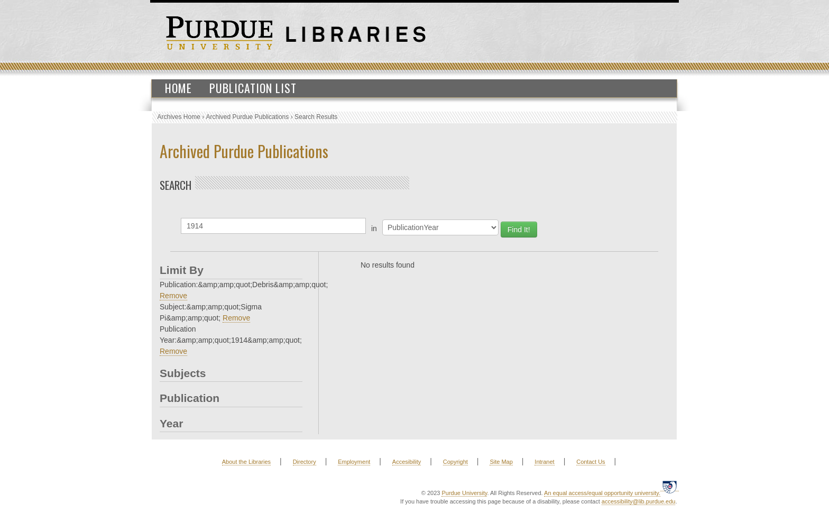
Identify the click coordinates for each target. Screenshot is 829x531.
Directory (304, 462)
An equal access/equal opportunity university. (602, 493)
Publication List (253, 87)
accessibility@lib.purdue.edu (639, 501)
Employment (354, 462)
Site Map (501, 462)
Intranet (544, 462)
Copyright (455, 462)
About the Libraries (246, 462)
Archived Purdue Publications (247, 117)
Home (178, 87)
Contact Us (590, 462)
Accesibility (406, 462)
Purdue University (464, 493)
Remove (173, 295)
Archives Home (179, 117)
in (374, 228)
